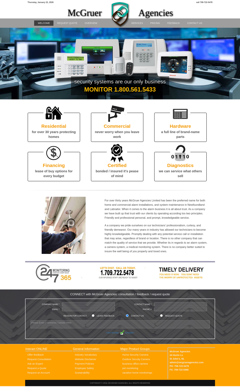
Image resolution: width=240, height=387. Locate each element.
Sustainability (82, 372)
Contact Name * (143, 304)
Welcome (44, 23)
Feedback (173, 23)
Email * (55, 309)
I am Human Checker (120, 332)
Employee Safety (84, 368)
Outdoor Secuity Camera (136, 359)
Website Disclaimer (85, 359)
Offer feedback (35, 354)
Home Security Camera (135, 354)
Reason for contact (75, 316)
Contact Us (194, 23)
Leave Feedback (105, 316)
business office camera (135, 363)
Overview (91, 23)
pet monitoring (130, 368)
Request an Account (38, 372)
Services (137, 23)
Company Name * (50, 304)
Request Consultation (39, 359)
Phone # (147, 309)
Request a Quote (36, 368)
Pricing (155, 23)
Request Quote (67, 23)
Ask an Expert (35, 363)
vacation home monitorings (137, 372)
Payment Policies (84, 363)
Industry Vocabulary (86, 354)
